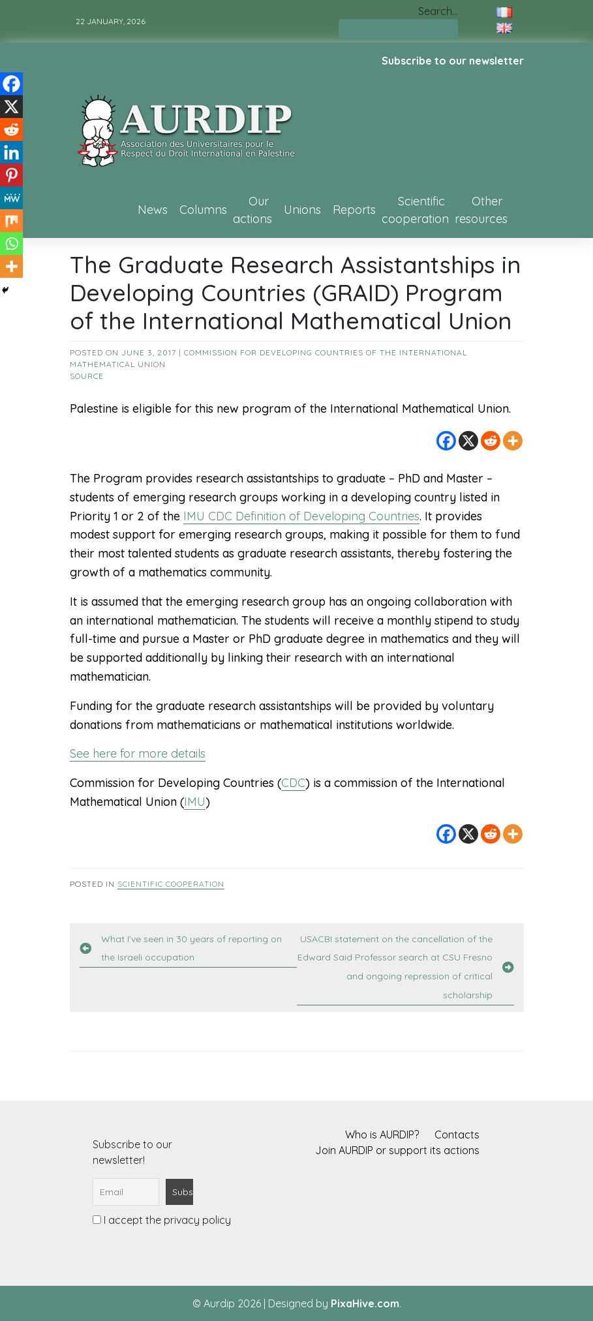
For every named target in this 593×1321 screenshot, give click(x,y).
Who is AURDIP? (382, 1134)
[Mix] (11, 220)
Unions (302, 209)
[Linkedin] (11, 152)
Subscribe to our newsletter (453, 60)
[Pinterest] (11, 175)
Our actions (252, 210)
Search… (438, 11)
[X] (468, 441)
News (153, 209)
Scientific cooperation (415, 210)
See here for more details (137, 753)
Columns (203, 209)
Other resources (481, 210)
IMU (194, 801)
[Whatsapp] (11, 243)
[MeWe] (11, 197)
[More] (513, 441)
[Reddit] (490, 441)
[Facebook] (446, 441)
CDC (293, 782)
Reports (354, 209)
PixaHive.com (365, 1303)
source (87, 376)
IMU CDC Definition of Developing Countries (301, 516)
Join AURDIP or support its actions (397, 1150)
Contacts (456, 1134)
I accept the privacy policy (162, 1219)
